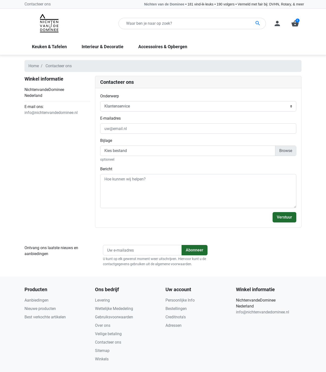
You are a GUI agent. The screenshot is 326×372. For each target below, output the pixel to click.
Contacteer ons (37, 4)
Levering (102, 300)
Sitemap (102, 350)
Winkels (102, 359)
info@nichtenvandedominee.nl (51, 112)
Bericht (106, 169)
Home (33, 66)
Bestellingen (176, 308)
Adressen (173, 325)
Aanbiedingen (36, 300)
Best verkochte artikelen (45, 317)
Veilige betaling (108, 333)
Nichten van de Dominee (164, 4)
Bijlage (106, 140)
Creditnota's (175, 317)
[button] (295, 23)
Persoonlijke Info (180, 300)
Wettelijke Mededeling (114, 308)
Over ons (102, 325)
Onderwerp (109, 96)
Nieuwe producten (40, 308)
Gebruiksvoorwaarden (114, 317)
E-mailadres (110, 118)
